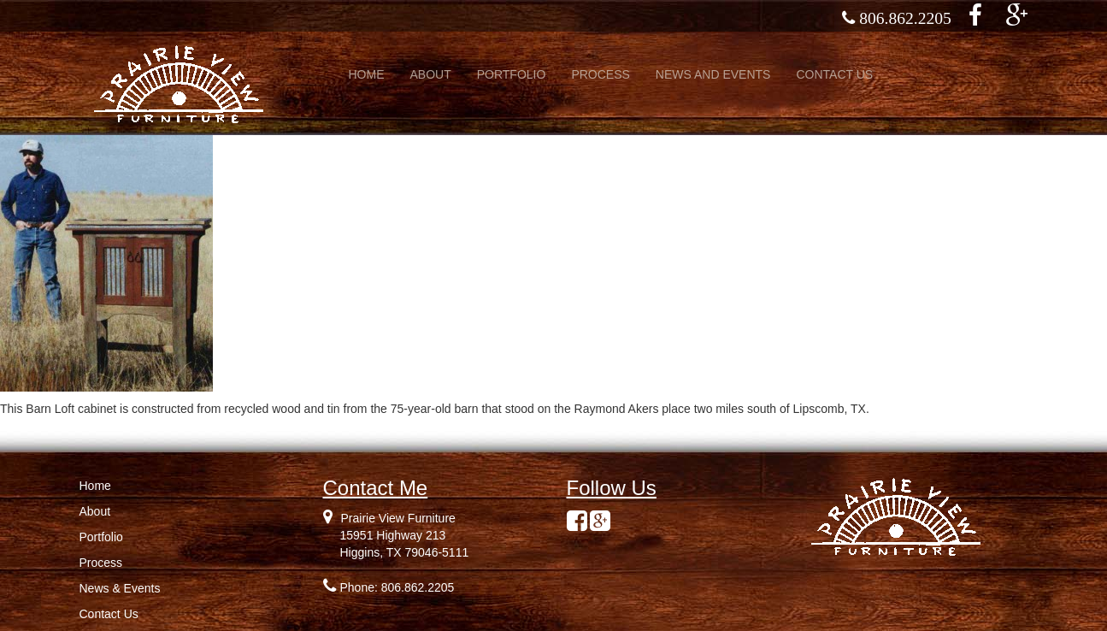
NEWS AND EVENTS (713, 74)
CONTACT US (834, 74)
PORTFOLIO (511, 74)
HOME (367, 74)
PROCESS (600, 74)
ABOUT (430, 74)
